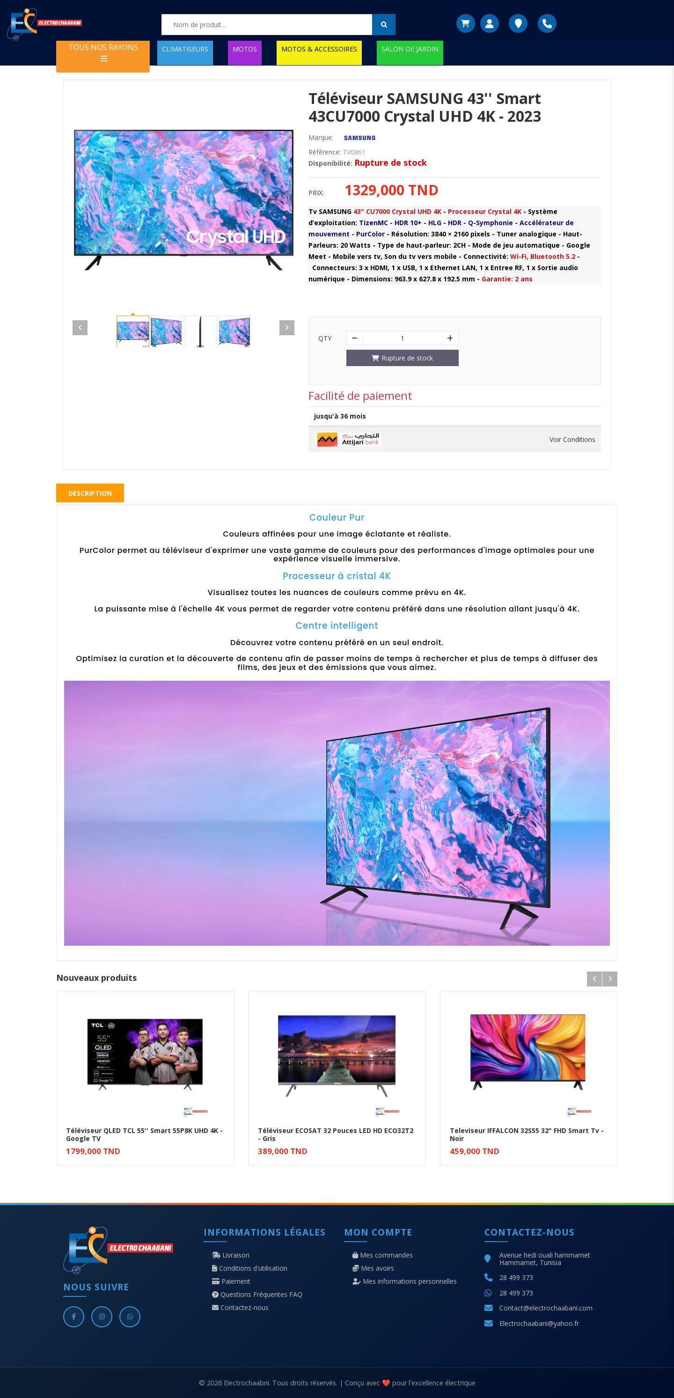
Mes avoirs (373, 1268)
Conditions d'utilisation (249, 1268)
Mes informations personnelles (404, 1281)
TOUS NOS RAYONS (103, 52)
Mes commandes (382, 1255)
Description (90, 493)
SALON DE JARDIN (410, 48)
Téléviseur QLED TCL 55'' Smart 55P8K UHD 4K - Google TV (144, 1134)
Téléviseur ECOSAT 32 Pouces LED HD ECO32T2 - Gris (335, 1134)
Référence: (324, 152)
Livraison (230, 1255)
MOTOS (245, 48)
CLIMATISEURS (185, 48)
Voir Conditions (572, 439)
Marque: (320, 137)
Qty (324, 338)
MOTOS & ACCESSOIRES (319, 48)
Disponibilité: (330, 163)
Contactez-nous (240, 1307)
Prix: (316, 193)
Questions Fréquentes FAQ (257, 1294)
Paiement (231, 1281)
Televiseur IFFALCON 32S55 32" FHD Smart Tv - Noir (527, 1134)
